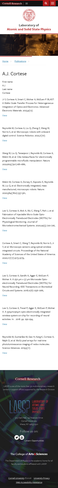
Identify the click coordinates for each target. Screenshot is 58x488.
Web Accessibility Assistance (29, 482)
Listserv (28, 440)
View (4, 115)
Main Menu (52, 3)
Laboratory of (29, 27)
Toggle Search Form (46, 3)
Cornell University (16, 478)
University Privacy (42, 478)
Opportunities (38, 440)
